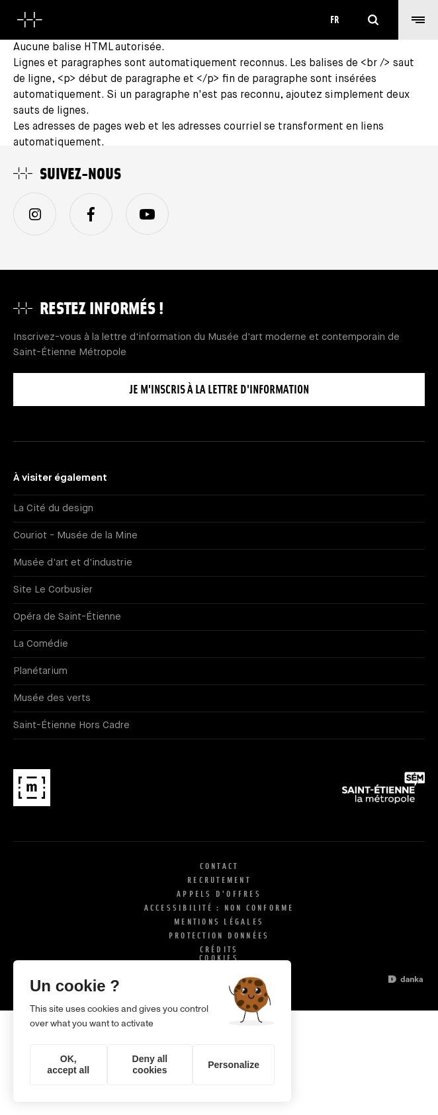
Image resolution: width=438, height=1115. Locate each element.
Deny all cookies (150, 1064)
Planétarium (40, 671)
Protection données (219, 935)
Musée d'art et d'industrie (72, 562)
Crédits (219, 949)
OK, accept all (68, 1064)
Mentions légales (219, 921)
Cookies (219, 958)
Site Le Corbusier (53, 589)
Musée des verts (52, 698)
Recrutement (219, 880)
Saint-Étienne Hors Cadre (71, 725)
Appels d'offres (219, 893)
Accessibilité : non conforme (219, 907)
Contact (219, 866)
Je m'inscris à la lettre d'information (219, 389)
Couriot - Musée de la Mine (75, 535)
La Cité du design (53, 508)
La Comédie (40, 644)
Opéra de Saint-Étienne (67, 616)
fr (334, 19)
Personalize (233, 1064)
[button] (418, 20)
